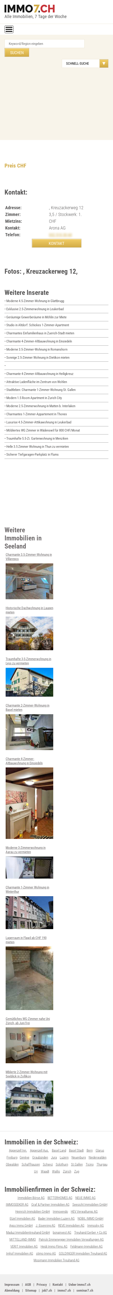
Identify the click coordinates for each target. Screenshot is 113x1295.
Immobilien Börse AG (31, 1181)
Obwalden (12, 1148)
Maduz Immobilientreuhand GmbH (28, 1214)
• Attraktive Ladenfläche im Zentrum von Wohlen (36, 372)
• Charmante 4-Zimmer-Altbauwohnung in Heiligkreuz (39, 364)
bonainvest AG (62, 1214)
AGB (28, 1266)
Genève (24, 1141)
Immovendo (60, 1194)
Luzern (64, 1141)
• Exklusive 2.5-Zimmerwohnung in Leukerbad (34, 300)
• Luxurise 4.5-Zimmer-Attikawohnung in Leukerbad (38, 411)
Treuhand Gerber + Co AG (90, 1214)
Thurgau (102, 1148)
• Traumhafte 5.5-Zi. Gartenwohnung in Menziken (36, 427)
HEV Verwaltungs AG (84, 1194)
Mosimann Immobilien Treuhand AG (56, 1242)
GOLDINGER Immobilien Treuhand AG (83, 1235)
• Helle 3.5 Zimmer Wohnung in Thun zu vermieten (37, 435)
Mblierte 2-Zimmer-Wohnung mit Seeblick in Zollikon (29, 1077)
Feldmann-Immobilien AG (86, 1228)
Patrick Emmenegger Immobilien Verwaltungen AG (71, 1221)
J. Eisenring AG (45, 1208)
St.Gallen (77, 1148)
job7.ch (47, 1271)
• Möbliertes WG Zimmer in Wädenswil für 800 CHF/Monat (42, 419)
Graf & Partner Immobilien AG (50, 1187)
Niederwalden (97, 1141)
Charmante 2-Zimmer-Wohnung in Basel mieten (29, 713)
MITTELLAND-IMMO (22, 1221)
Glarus (100, 1134)
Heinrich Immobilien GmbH (32, 1194)
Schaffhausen (31, 1148)
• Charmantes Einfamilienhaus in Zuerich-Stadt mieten (39, 324)
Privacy (42, 1266)
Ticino (90, 1148)
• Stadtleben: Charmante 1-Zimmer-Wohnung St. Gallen (40, 379)
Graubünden (40, 1141)
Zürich (67, 1155)
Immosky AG (95, 1208)
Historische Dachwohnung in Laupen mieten (29, 615)
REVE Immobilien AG (71, 1208)
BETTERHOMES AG (60, 1181)
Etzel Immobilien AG (22, 1201)
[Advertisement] (56, 92)
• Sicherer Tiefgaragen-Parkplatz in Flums (32, 443)
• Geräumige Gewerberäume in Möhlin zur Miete (36, 308)
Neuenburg (78, 1141)
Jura (54, 1141)
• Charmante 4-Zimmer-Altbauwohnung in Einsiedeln (38, 332)
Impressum (12, 1266)
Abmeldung (12, 1271)
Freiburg (12, 1141)
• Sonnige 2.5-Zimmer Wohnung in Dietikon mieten (37, 348)
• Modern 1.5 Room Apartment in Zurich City (33, 387)
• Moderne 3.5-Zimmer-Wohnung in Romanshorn (36, 340)
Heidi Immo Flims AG (54, 1228)
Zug (76, 1155)
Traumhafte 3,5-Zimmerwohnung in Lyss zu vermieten (29, 663)
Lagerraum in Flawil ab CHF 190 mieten (29, 957)
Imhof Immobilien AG (19, 1235)
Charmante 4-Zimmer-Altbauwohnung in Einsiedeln (29, 783)
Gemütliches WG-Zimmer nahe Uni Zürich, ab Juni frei (29, 1024)
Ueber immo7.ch (79, 1266)
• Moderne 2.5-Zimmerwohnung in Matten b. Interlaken (40, 395)
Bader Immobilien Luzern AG (56, 1201)
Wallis (56, 1155)
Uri (36, 1155)
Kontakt (58, 1266)
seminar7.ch (84, 1271)
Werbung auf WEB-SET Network (80, 1283)
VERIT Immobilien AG (24, 1228)
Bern (90, 1134)
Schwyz (48, 1148)
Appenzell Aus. (39, 1134)
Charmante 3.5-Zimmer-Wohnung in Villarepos (29, 563)
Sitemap (30, 1271)
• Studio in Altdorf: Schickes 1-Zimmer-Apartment (37, 316)
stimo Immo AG (46, 1235)
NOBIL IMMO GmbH (90, 1201)
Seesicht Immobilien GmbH (89, 1187)
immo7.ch (64, 1271)
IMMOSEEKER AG (17, 1187)
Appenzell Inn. (18, 1134)
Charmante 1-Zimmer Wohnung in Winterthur (29, 892)
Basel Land (59, 1134)
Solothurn (62, 1148)
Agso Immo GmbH (21, 1208)
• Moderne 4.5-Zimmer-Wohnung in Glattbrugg (34, 293)
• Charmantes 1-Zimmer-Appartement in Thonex (36, 403)
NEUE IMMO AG (85, 1181)
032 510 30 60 (60, 226)
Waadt (45, 1155)
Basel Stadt (76, 1134)
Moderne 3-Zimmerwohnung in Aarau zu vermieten (29, 847)
